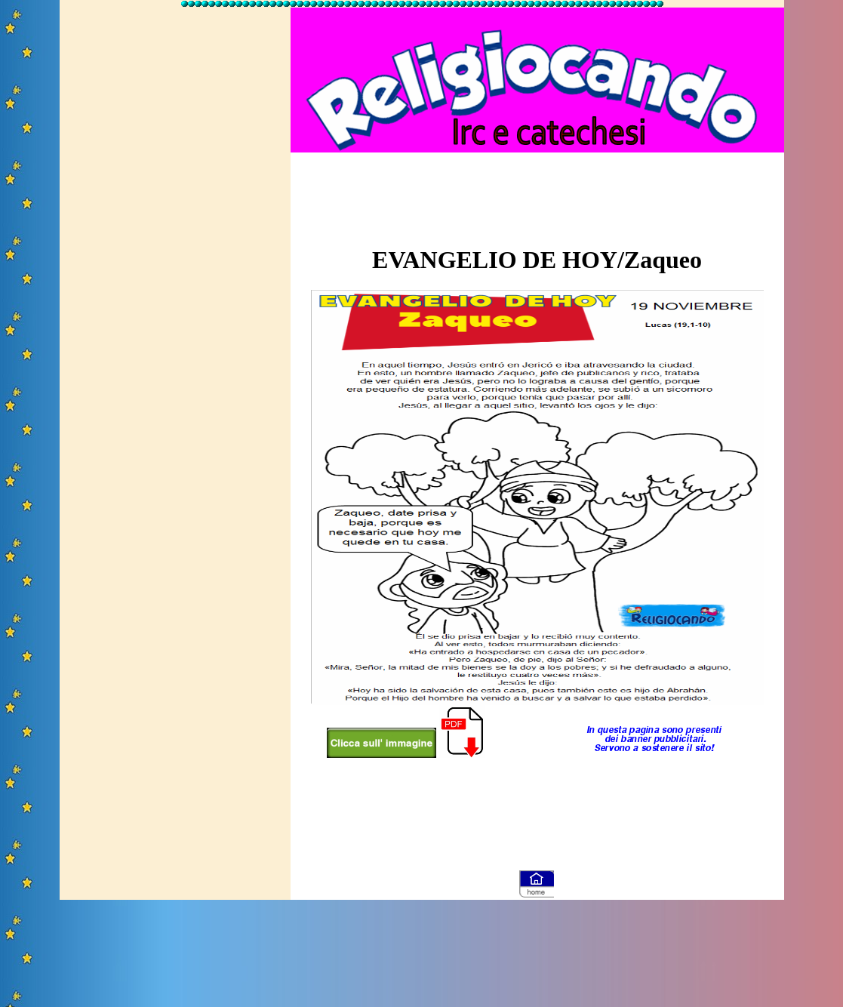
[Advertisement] (175, 236)
